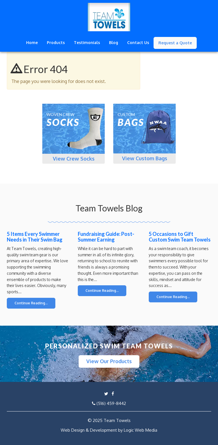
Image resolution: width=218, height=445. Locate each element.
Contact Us (138, 42)
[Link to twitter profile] (106, 393)
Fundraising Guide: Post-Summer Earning (106, 237)
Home (32, 42)
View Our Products (109, 361)
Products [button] (56, 42)
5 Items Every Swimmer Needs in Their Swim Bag (34, 237)
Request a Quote (175, 42)
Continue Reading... (31, 303)
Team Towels (117, 420)
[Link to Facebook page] (113, 393)
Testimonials (87, 42)
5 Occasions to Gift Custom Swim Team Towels (180, 237)
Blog (113, 42)
